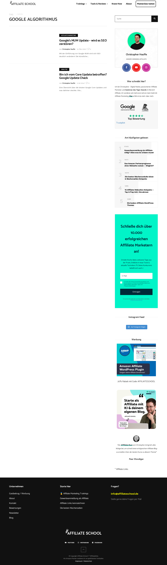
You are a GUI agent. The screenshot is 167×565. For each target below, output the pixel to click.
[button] (136, 284)
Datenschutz (88, 561)
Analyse (62, 69)
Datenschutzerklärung (136, 300)
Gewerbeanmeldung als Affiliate (74, 498)
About (129, 4)
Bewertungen (15, 508)
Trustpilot (120, 123)
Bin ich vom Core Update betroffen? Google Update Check (81, 76)
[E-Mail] (136, 276)
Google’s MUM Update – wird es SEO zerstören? (81, 42)
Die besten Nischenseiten (71, 508)
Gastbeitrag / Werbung (19, 493)
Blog (11, 518)
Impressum (78, 561)
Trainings (80, 4)
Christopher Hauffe (66, 49)
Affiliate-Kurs (126, 445)
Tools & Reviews (98, 4)
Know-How (117, 4)
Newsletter (14, 513)
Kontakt (12, 503)
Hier (131, 96)
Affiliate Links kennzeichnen (72, 503)
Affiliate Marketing (66, 35)
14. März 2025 (79, 49)
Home (23, 5)
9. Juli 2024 (78, 83)
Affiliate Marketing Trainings (75, 493)
